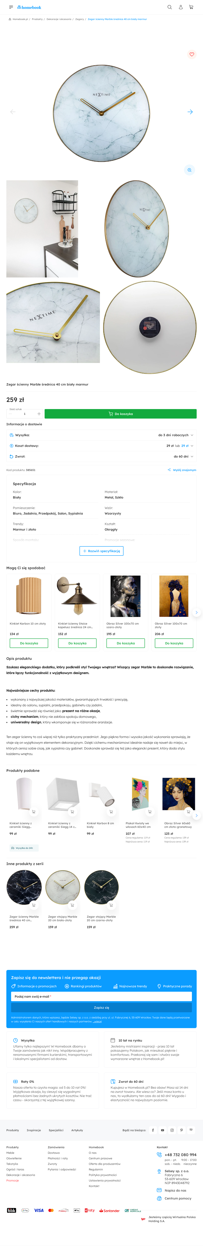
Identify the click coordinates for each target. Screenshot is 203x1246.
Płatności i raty (58, 1158)
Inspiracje (34, 1130)
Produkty (12, 1130)
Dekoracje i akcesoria (20, 1175)
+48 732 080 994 (177, 1154)
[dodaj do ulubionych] (192, 54)
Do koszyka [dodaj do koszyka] (29, 643)
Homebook (96, 1147)
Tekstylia (12, 1164)
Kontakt (94, 1186)
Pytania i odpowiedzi (62, 1169)
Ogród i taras (15, 1169)
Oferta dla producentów (105, 1164)
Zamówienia (56, 1147)
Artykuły (77, 1130)
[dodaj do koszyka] (34, 812)
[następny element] (196, 612)
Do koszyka (120, 413)
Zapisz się (101, 1008)
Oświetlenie (14, 1158)
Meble (10, 1153)
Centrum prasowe (100, 1158)
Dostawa (54, 1153)
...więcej (97, 1021)
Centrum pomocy (174, 1198)
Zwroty (52, 1164)
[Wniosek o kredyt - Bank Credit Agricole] (132, 1210)
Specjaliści (56, 1130)
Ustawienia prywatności (105, 1180)
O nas (93, 1153)
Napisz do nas (171, 1190)
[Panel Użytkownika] (181, 7)
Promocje (12, 1180)
